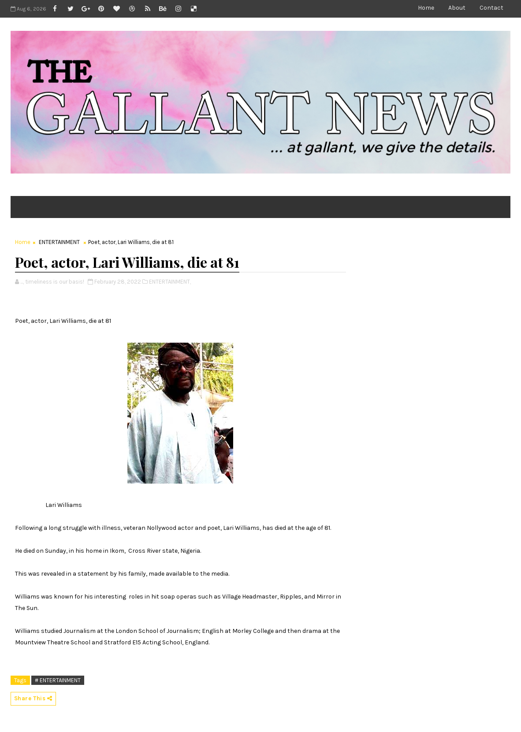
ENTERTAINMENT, (170, 281)
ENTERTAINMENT (59, 242)
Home (426, 7)
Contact (491, 7)
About (456, 7)
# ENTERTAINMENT (58, 680)
